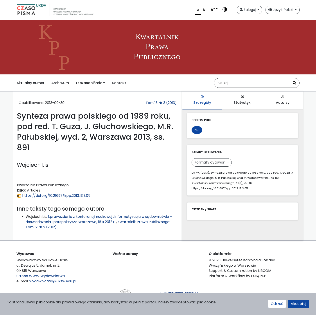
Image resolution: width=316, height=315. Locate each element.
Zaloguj (248, 9)
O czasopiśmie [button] (89, 82)
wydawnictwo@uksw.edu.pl (52, 281)
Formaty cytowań (210, 162)
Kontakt (119, 82)
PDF (197, 129)
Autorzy (282, 100)
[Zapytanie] (252, 83)
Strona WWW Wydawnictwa (40, 275)
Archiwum (60, 82)
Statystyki (242, 100)
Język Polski (281, 9)
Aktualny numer (30, 82)
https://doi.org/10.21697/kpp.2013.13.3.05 (53, 195)
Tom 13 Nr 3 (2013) (161, 102)
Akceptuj (298, 303)
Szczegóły (202, 100)
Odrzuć (277, 303)
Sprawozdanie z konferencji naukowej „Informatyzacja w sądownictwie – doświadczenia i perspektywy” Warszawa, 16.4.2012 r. (99, 219)
